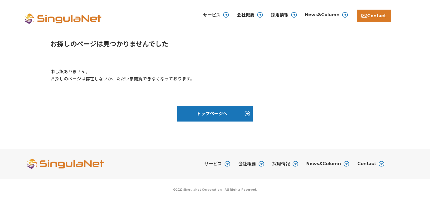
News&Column (316, 15)
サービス (213, 166)
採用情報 (274, 15)
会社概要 (240, 15)
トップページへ (211, 116)
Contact (372, 15)
